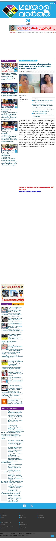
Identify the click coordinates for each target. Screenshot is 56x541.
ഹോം (21, 60)
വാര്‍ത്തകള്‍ (4, 512)
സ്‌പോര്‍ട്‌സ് (23, 517)
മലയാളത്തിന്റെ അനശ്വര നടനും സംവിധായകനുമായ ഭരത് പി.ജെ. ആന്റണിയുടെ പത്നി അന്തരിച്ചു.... (43, 115)
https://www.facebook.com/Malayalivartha (30, 192)
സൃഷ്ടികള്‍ (40, 516)
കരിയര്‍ (3, 514)
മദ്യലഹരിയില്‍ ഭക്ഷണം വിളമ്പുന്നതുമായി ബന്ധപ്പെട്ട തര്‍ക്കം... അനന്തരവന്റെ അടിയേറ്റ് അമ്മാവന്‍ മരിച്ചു (15, 319)
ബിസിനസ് (4, 516)
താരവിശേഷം (33, 60)
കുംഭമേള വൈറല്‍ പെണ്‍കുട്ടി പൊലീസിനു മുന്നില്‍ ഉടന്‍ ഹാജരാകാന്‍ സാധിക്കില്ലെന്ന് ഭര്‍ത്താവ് (15, 373)
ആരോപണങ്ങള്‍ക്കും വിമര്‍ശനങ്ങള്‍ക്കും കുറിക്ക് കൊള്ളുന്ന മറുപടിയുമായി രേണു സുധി (43, 101)
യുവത (21, 522)
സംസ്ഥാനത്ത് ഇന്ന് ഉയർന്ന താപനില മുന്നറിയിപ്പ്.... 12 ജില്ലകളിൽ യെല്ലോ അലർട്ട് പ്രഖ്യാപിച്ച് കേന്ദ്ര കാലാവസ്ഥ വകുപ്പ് (15, 402)
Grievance (32, 533)
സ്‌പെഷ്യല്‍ (41, 517)
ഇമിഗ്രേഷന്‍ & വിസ (6, 522)
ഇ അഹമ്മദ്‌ (23, 528)
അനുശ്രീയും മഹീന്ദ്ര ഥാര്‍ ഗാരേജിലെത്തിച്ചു (42, 108)
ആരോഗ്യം (22, 514)
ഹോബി (40, 512)
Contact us (13, 533)
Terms (19, 533)
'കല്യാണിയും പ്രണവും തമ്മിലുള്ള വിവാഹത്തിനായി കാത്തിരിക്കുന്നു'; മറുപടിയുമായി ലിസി (43, 110)
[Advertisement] (28, 44)
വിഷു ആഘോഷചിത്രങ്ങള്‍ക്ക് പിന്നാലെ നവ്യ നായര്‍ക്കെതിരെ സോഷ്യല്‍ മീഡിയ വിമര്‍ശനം (43, 105)
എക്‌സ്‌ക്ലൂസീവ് (23, 524)
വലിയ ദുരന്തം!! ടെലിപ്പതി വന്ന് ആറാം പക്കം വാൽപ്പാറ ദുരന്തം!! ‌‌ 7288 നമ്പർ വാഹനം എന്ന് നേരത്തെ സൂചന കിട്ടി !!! (15, 380)
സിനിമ (26, 60)
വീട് (21, 526)
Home (1, 533)
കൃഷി (2, 517)
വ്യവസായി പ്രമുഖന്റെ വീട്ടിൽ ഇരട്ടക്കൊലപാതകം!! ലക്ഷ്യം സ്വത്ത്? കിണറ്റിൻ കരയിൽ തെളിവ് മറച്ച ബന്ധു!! (15, 450)
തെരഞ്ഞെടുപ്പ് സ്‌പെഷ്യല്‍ (7, 526)
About (7, 533)
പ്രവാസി (3, 528)
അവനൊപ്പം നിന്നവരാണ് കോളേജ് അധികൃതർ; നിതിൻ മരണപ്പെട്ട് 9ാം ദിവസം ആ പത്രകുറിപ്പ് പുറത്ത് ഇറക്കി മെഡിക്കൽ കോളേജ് (15, 498)
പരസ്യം (3, 524)
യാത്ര (39, 514)
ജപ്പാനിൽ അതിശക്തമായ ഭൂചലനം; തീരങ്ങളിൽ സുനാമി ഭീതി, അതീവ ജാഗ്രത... (9, 95)
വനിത (21, 512)
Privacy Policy (26, 533)
